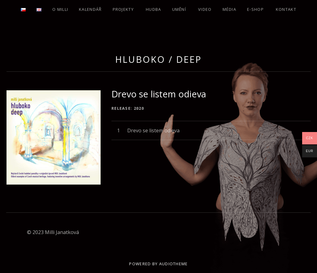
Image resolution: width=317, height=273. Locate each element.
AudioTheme (173, 264)
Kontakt (286, 9)
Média (230, 9)
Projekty (123, 9)
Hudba (153, 9)
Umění (179, 9)
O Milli (60, 9)
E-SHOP (255, 9)
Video (205, 9)
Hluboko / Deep (158, 59)
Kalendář (90, 9)
